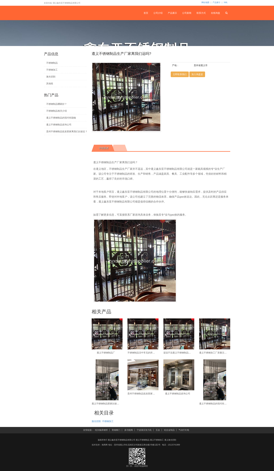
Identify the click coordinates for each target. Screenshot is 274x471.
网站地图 (205, 2)
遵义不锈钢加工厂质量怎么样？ (215, 352)
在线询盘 (215, 13)
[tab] (103, 148)
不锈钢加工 (52, 69)
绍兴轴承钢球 (101, 430)
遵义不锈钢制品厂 (106, 352)
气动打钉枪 (184, 430)
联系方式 (201, 13)
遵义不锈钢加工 (157, 440)
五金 (158, 430)
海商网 (105, 445)
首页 (146, 13)
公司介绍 (158, 13)
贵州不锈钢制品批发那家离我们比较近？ (64, 131)
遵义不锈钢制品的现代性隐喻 (61, 117)
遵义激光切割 (170, 440)
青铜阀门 (116, 430)
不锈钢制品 (52, 63)
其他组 (49, 83)
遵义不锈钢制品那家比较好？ (106, 403)
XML (226, 2)
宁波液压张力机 (144, 430)
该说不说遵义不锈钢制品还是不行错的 (182, 352)
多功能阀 (128, 430)
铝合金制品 (169, 430)
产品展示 (172, 13)
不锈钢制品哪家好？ (56, 104)
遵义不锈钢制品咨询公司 (58, 124)
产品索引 (216, 2)
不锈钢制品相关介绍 (56, 111)
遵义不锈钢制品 (142, 440)
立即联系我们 (180, 74)
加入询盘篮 (197, 74)
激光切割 (50, 76)
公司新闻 (186, 13)
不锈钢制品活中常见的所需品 (142, 352)
